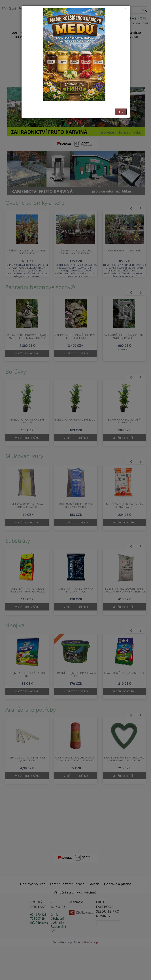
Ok (121, 112)
